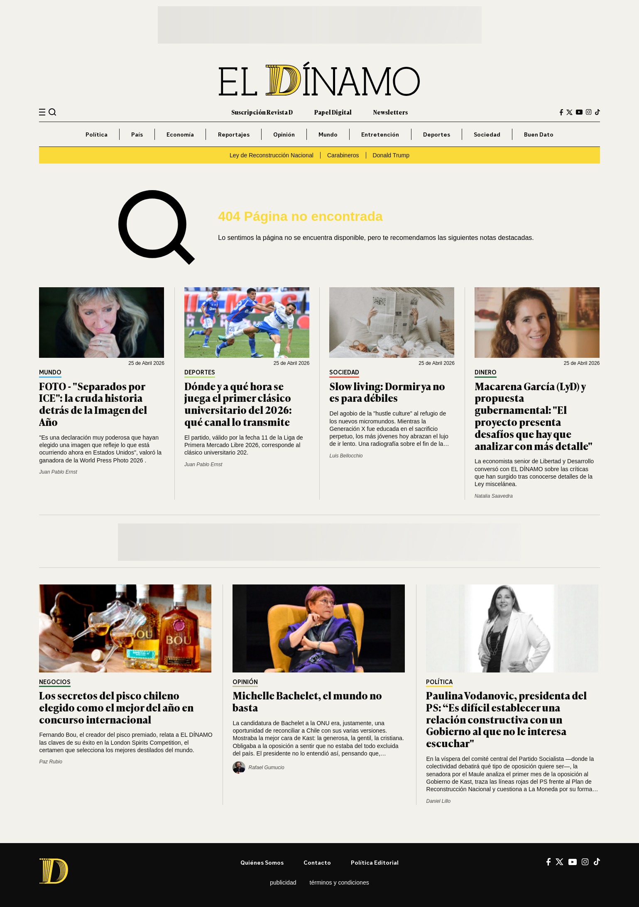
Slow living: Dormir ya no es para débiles (387, 392)
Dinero (486, 372)
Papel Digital (333, 112)
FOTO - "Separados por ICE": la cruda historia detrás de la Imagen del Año (93, 404)
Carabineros (343, 155)
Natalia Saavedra (494, 496)
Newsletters (390, 112)
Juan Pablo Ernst (58, 472)
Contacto (317, 862)
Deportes (436, 134)
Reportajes (234, 134)
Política (97, 134)
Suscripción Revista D (262, 112)
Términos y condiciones (339, 882)
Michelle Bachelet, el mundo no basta (307, 701)
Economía (180, 134)
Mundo (328, 134)
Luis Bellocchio (345, 456)
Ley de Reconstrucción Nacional (271, 155)
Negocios (55, 682)
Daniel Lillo (438, 801)
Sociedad (487, 134)
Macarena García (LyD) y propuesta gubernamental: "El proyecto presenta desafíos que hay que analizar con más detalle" (533, 416)
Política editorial (375, 862)
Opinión (284, 134)
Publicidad (283, 882)
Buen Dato (538, 134)
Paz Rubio (50, 762)
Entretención (380, 134)
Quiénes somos (262, 862)
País (137, 134)
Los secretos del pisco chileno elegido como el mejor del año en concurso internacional (116, 707)
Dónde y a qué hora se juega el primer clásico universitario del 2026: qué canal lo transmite (238, 404)
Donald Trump (391, 155)
